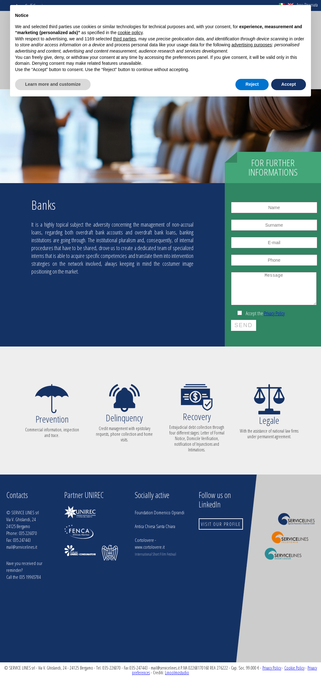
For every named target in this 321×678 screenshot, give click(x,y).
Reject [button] (252, 84)
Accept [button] (288, 84)
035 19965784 (30, 577)
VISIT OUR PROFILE (221, 524)
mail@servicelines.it (21, 547)
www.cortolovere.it (150, 547)
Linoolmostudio (177, 672)
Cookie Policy (294, 668)
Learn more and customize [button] (53, 84)
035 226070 (28, 533)
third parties (124, 38)
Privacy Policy (274, 313)
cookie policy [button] (130, 32)
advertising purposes (251, 44)
